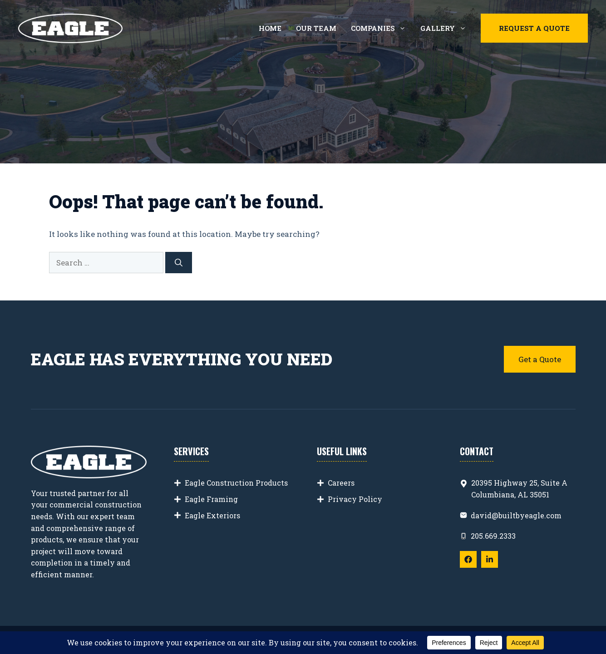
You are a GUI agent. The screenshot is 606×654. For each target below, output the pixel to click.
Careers (341, 482)
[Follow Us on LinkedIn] (489, 559)
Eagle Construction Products (236, 482)
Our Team (316, 28)
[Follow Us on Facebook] (468, 559)
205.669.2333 (493, 536)
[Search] (178, 263)
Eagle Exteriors (212, 515)
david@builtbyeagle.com (516, 515)
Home (270, 28)
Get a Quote (539, 359)
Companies (382, 28)
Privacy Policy (355, 499)
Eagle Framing (211, 499)
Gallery (446, 28)
